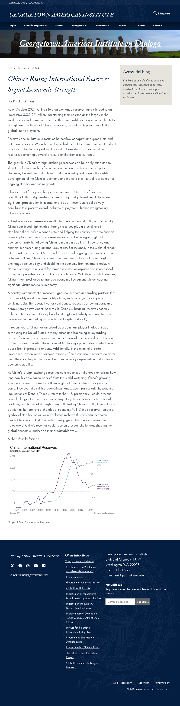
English (12, 25)
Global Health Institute (78, 588)
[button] (35, 25)
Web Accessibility (122, 682)
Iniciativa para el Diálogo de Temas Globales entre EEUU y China (82, 618)
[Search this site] (161, 13)
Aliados (141, 25)
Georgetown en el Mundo (79, 561)
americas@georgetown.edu (125, 575)
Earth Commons (74, 577)
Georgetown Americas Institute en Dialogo (90, 44)
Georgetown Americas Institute (83, 582)
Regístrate (143, 602)
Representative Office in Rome (82, 647)
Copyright (143, 682)
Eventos (59, 25)
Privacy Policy (162, 682)
